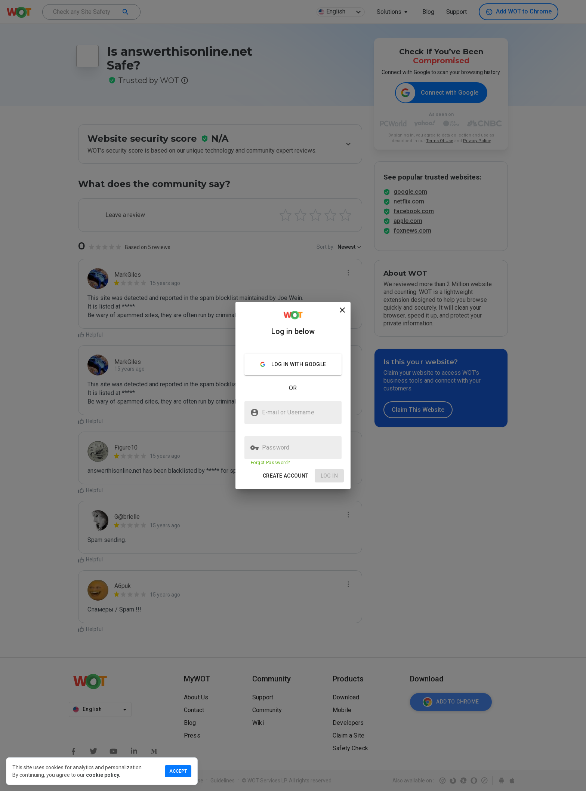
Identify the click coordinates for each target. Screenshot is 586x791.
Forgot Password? (270, 462)
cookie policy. (103, 775)
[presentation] (293, 395)
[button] (286, 476)
